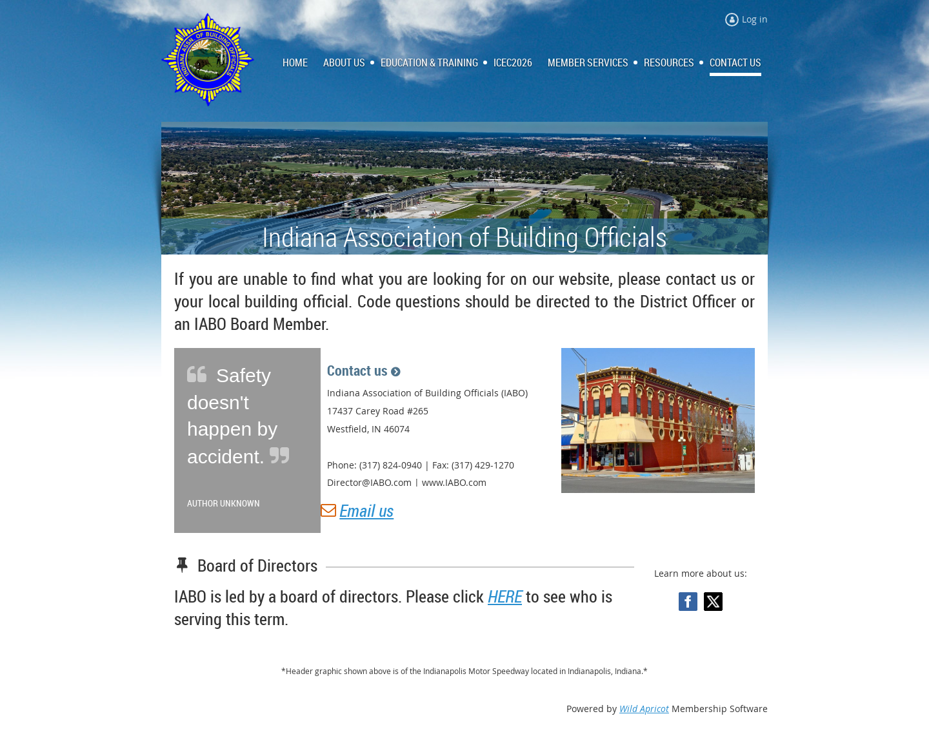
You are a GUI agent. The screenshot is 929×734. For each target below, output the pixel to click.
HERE (505, 596)
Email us (366, 510)
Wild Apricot (644, 708)
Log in (755, 19)
